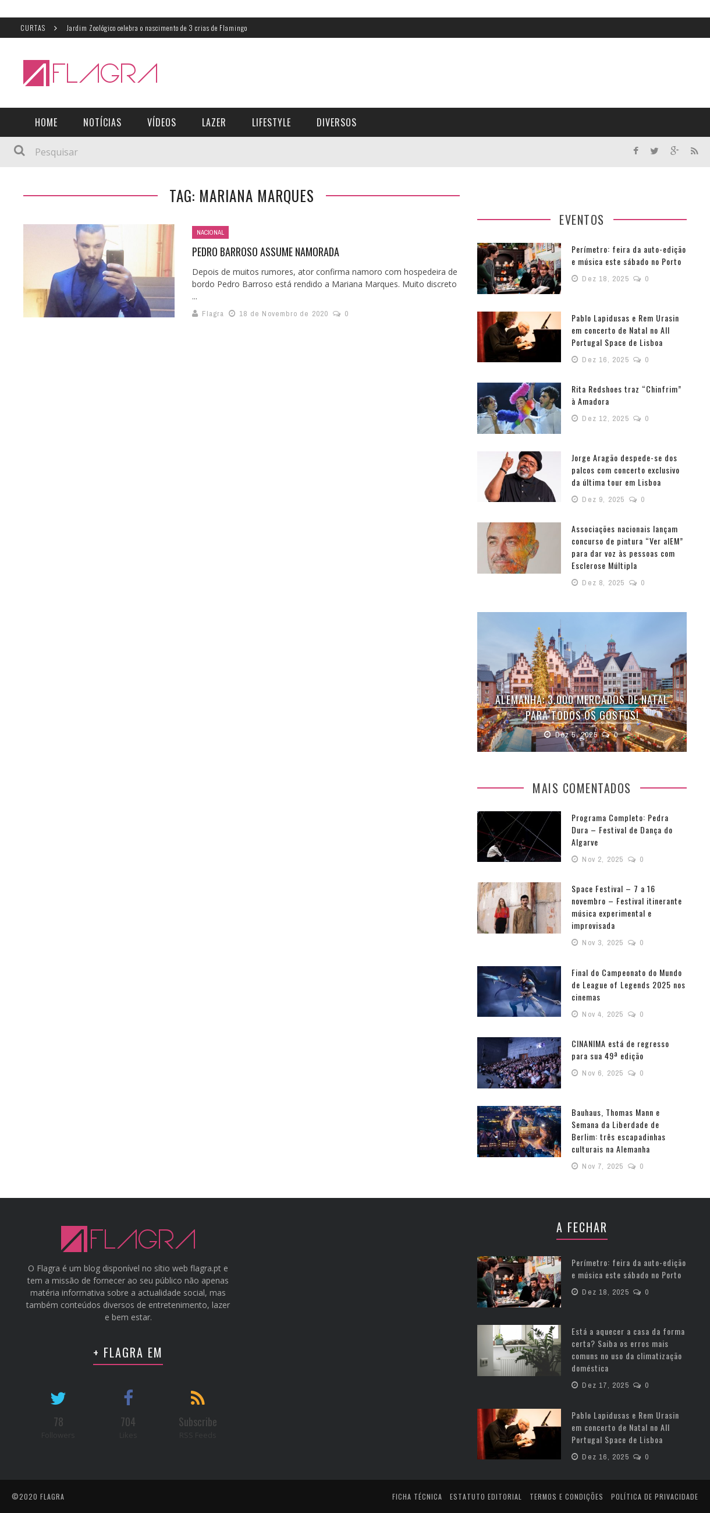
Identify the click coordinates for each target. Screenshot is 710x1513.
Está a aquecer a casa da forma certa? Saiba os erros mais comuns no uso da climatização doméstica (628, 1348)
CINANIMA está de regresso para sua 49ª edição (620, 1048)
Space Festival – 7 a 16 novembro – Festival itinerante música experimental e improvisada (626, 905)
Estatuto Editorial (486, 1495)
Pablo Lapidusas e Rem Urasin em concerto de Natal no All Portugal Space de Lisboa (625, 330)
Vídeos (161, 122)
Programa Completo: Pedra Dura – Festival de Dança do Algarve (622, 828)
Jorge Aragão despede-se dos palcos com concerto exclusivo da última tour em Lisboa (625, 469)
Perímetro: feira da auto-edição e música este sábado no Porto (628, 255)
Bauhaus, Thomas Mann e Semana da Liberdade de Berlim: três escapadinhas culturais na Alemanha (618, 1129)
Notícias (102, 122)
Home (46, 122)
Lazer (214, 122)
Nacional (210, 232)
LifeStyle (271, 122)
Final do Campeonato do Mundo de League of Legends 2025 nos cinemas (628, 983)
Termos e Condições (567, 1495)
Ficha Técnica (417, 1495)
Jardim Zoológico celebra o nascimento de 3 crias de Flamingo (156, 28)
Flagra (213, 314)
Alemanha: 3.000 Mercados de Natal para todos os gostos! (582, 707)
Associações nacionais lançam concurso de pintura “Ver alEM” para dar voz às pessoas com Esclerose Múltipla (627, 546)
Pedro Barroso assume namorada (265, 251)
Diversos (337, 122)
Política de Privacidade (654, 1495)
